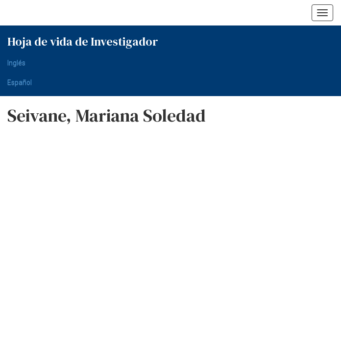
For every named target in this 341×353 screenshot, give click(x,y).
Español (19, 82)
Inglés (16, 63)
